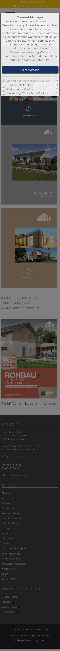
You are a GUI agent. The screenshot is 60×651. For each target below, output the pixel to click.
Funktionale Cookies (20, 85)
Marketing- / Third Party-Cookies (27, 93)
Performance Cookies (20, 89)
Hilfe (46, 59)
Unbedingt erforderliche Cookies (28, 80)
